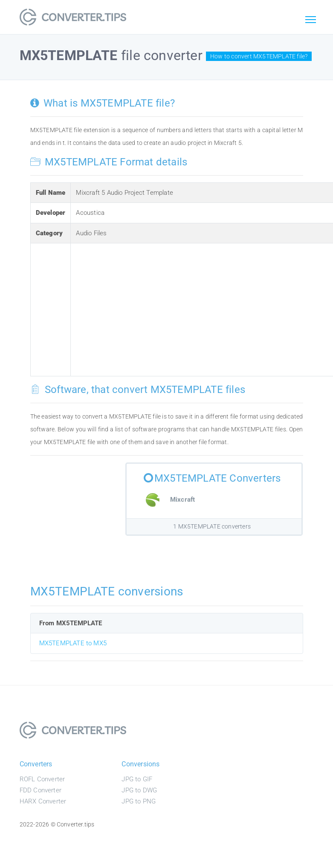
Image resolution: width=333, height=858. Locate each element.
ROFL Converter (42, 779)
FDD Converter (41, 790)
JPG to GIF (137, 779)
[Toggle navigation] (310, 20)
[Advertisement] (203, 308)
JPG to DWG (139, 790)
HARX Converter (43, 801)
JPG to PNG (139, 801)
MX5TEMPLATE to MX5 (73, 643)
